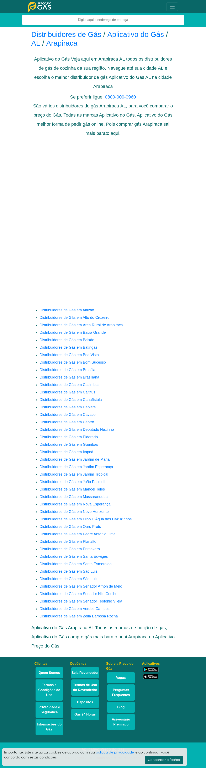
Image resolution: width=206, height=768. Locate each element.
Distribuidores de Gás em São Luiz (68, 571)
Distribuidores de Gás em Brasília (67, 370)
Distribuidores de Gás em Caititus (67, 392)
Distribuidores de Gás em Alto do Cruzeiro (75, 317)
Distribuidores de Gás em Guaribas (69, 444)
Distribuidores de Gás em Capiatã (68, 407)
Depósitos (85, 702)
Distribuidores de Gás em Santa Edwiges (74, 556)
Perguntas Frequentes (121, 692)
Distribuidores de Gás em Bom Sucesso (73, 362)
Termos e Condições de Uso (49, 690)
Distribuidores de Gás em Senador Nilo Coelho (78, 594)
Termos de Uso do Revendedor (85, 687)
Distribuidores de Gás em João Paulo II (72, 482)
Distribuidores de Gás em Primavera (70, 549)
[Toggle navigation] (172, 6)
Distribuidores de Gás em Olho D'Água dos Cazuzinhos (86, 519)
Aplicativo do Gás (135, 34)
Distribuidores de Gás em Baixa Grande (73, 332)
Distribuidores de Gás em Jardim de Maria (75, 459)
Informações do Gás (49, 727)
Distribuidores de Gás (67, 34)
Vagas (121, 677)
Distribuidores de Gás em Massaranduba (74, 497)
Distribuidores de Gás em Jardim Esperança (76, 467)
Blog (121, 707)
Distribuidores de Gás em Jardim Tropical (74, 474)
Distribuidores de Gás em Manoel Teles (72, 489)
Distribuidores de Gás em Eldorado (69, 437)
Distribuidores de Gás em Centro (67, 422)
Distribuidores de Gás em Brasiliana (69, 377)
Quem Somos (49, 672)
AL (35, 43)
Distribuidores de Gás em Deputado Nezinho (77, 429)
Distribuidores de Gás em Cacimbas (70, 385)
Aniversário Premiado (121, 722)
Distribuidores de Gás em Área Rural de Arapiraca (81, 325)
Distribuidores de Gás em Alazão (67, 310)
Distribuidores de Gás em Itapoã (66, 452)
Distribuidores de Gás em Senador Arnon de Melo (81, 586)
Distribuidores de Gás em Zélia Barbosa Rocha (79, 616)
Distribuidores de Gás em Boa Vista (69, 355)
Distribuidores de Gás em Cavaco (68, 415)
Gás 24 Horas (85, 714)
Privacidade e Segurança (49, 709)
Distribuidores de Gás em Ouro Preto (70, 527)
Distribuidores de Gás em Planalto (68, 541)
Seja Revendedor (85, 672)
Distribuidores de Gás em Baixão (67, 340)
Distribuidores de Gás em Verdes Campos (75, 609)
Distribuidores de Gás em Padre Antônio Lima (78, 534)
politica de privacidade (115, 752)
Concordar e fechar (164, 759)
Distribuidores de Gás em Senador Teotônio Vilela (81, 601)
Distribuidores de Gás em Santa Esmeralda (76, 564)
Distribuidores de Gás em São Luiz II (70, 579)
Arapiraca (62, 43)
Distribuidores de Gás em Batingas (68, 347)
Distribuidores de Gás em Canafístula (71, 400)
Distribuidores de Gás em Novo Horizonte (74, 512)
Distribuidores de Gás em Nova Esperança (75, 504)
